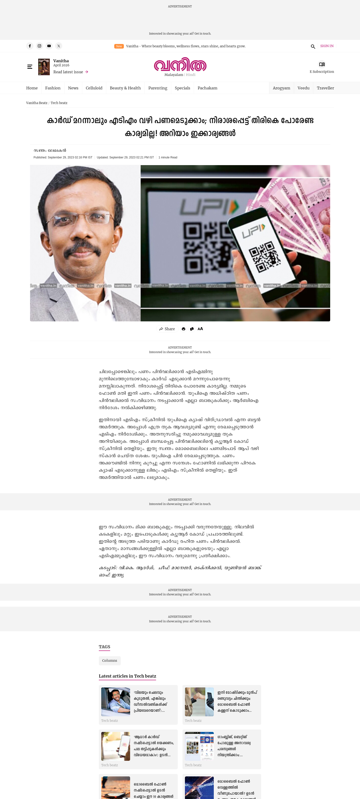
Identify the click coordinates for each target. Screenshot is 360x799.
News (73, 87)
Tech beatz (59, 103)
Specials (182, 87)
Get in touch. (203, 33)
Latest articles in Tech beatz (127, 676)
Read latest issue (68, 71)
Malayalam (173, 75)
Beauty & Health (125, 87)
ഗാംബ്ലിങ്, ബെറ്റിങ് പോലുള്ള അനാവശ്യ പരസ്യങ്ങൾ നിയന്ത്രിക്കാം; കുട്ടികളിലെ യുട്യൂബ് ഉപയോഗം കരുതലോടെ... (234, 755)
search (312, 46)
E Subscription (322, 71)
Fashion (53, 87)
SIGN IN (327, 46)
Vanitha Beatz (36, 103)
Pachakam (207, 87)
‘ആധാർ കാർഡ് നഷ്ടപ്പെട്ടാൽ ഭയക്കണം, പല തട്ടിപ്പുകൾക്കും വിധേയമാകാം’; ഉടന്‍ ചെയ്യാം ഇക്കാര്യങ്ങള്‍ (154, 749)
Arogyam (281, 87)
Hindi (191, 75)
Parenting (157, 87)
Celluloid (94, 87)
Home (32, 87)
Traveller (325, 87)
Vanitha (61, 60)
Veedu (303, 87)
